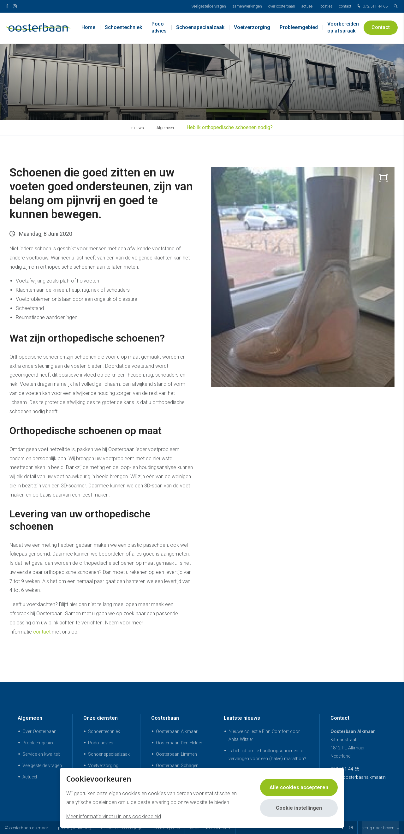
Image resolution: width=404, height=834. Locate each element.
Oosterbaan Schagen (177, 765)
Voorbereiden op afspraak (343, 28)
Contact (345, 6)
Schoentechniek (123, 28)
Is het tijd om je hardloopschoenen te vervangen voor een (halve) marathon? (267, 754)
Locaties (326, 6)
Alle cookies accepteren (299, 787)
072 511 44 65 (372, 6)
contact (41, 632)
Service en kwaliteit (41, 754)
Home (88, 28)
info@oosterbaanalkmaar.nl (358, 777)
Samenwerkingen (247, 6)
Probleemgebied (299, 28)
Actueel (307, 6)
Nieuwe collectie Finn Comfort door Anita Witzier (264, 735)
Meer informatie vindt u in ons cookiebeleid (113, 816)
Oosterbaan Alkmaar (177, 731)
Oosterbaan (165, 718)
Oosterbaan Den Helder (179, 743)
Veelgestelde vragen (209, 6)
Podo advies (159, 28)
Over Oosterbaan (281, 6)
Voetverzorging (252, 28)
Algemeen (30, 718)
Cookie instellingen (299, 808)
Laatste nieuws (242, 718)
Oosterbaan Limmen (176, 754)
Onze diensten (100, 718)
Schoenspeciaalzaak (200, 28)
